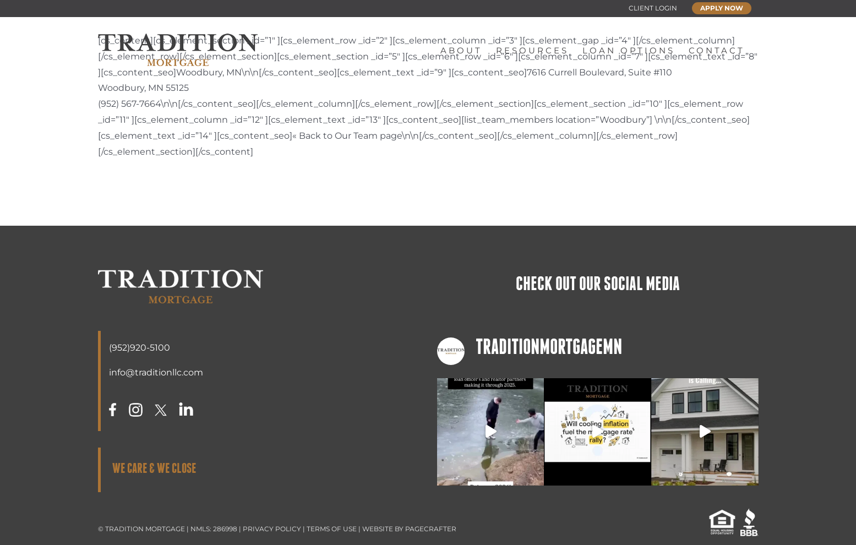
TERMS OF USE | (334, 529)
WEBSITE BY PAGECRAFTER (409, 529)
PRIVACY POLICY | (275, 529)
